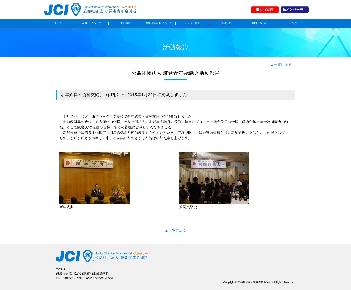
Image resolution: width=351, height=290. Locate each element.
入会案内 (264, 9)
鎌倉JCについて (91, 23)
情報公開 (225, 23)
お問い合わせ (259, 23)
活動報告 (125, 23)
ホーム (58, 23)
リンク (293, 23)
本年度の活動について (158, 23)
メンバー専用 (295, 9)
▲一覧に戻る (281, 65)
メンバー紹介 (192, 23)
